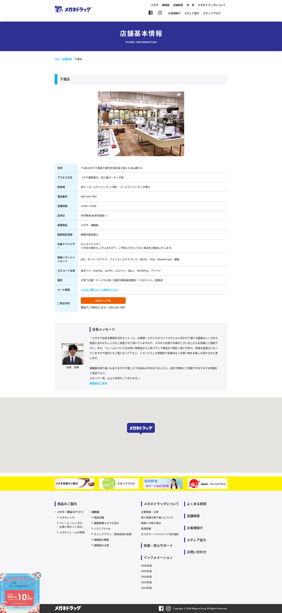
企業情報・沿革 (150, 512)
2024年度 (146, 576)
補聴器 (165, 5)
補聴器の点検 (101, 545)
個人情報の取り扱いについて (157, 517)
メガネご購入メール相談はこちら (100, 289)
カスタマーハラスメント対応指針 (160, 534)
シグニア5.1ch (102, 528)
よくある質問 (196, 504)
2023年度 (146, 582)
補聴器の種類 (101, 539)
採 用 (190, 5)
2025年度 (146, 571)
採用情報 (146, 528)
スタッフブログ (211, 13)
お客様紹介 (174, 13)
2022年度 (146, 587)
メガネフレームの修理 (72, 532)
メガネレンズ (66, 517)
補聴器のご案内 (98, 383)
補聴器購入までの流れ (106, 523)
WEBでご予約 (103, 300)
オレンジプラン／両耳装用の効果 (113, 534)
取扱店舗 (99, 517)
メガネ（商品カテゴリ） (71, 512)
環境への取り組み (151, 523)
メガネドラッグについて (212, 5)
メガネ (154, 5)
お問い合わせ (196, 552)
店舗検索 (178, 5)
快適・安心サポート (158, 545)
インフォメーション (158, 557)
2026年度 (146, 565)
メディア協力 (191, 13)
